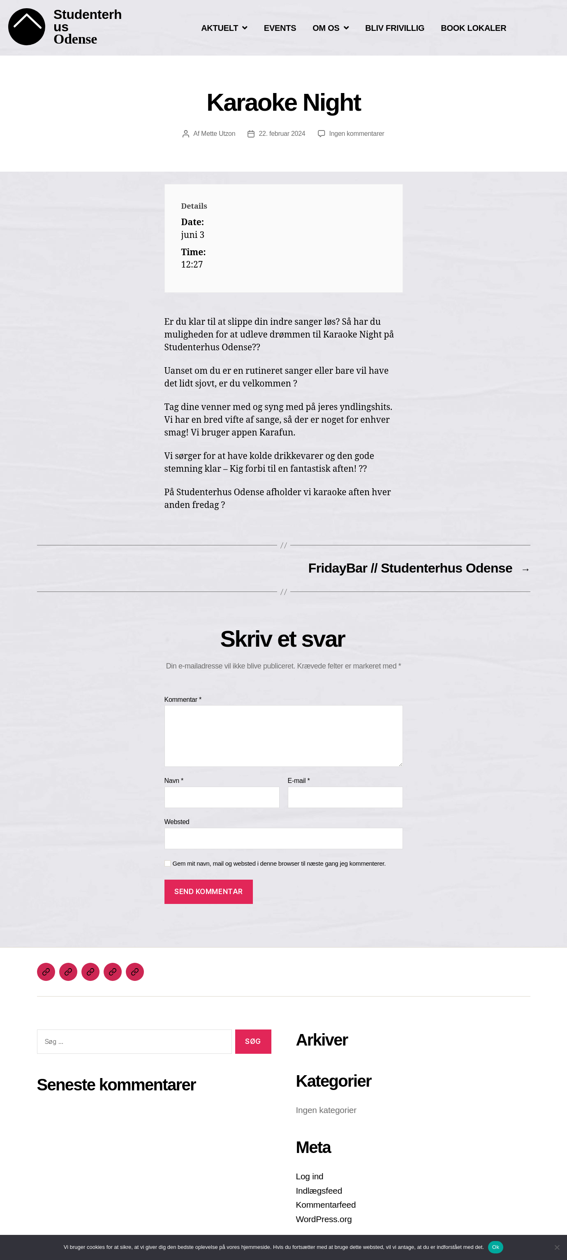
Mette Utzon (218, 133)
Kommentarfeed (326, 1204)
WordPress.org (324, 1219)
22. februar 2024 (282, 133)
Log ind (310, 1176)
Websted (177, 821)
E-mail (299, 780)
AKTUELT (224, 28)
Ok (495, 1247)
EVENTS (280, 28)
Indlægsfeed (319, 1190)
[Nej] (557, 1247)
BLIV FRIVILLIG (394, 28)
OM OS (330, 28)
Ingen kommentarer (356, 133)
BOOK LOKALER (473, 28)
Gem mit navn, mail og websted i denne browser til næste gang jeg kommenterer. (279, 863)
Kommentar (182, 699)
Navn (173, 780)
